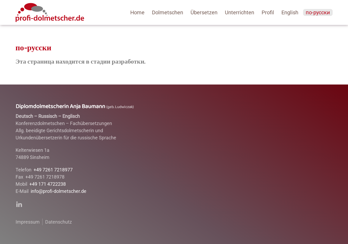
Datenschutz (58, 222)
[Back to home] (50, 12)
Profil (268, 12)
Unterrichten (239, 12)
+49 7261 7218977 (53, 169)
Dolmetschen (167, 12)
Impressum (28, 222)
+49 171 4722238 (47, 184)
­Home (137, 12)
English (289, 12)
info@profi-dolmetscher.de (58, 191)
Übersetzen (204, 12)
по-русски (318, 12)
